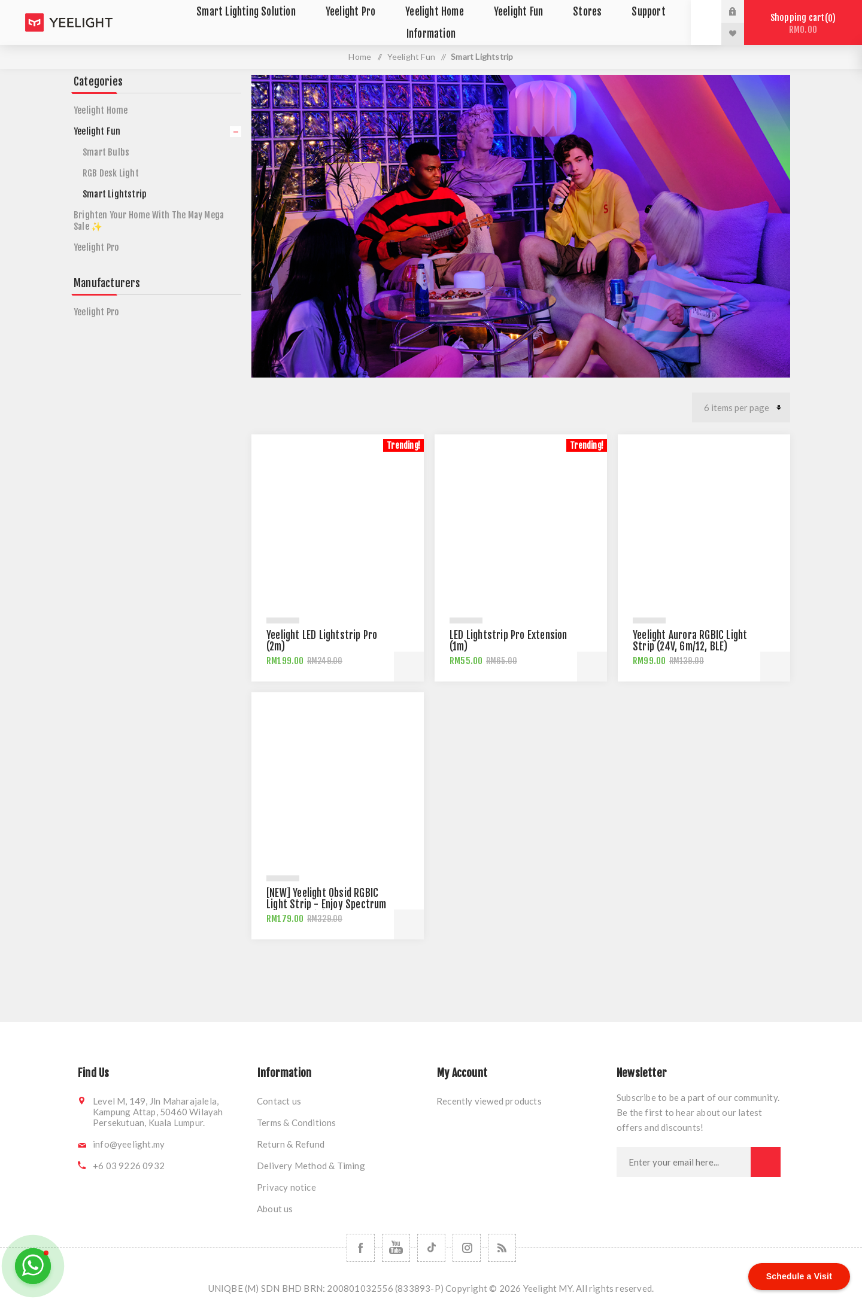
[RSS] (502, 1248)
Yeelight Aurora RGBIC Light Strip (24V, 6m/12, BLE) (690, 641)
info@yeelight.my (129, 1144)
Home (359, 56)
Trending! (403, 445)
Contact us (279, 1101)
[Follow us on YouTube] (396, 1248)
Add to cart (409, 667)
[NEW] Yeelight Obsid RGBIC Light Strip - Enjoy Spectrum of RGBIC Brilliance (326, 904)
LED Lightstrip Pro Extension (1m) (508, 641)
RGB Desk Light (111, 173)
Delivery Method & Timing (311, 1165)
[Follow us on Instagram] (467, 1248)
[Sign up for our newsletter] (684, 1162)
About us (275, 1208)
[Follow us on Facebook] (361, 1248)
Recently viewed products (489, 1101)
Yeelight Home (101, 110)
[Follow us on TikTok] (431, 1248)
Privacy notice (286, 1187)
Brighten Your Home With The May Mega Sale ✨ (149, 220)
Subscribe (766, 1162)
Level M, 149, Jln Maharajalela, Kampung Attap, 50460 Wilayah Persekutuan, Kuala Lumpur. (158, 1112)
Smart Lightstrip (115, 194)
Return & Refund (290, 1144)
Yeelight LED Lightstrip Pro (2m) (321, 641)
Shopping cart (803, 23)
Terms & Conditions (296, 1122)
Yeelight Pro (96, 247)
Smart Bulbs (106, 152)
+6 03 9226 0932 (129, 1165)
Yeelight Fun (97, 131)
